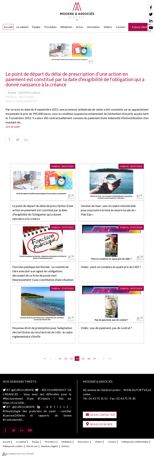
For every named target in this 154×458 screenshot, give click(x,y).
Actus (79, 26)
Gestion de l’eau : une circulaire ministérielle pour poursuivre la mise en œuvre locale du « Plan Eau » (108, 210)
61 (60, 358)
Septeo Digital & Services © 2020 (18, 453)
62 (65, 358)
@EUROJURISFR (22, 390)
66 (89, 358)
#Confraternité (12, 419)
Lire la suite (13, 126)
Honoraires (93, 26)
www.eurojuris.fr (26, 101)
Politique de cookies (13, 446)
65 (83, 358)
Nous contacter (102, 414)
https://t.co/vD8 (13, 402)
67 (94, 358)
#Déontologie (11, 411)
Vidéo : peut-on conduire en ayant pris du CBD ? (111, 267)
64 (77, 358)
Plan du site (32, 446)
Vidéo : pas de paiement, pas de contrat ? (106, 328)
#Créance (44, 398)
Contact (121, 26)
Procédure (50, 26)
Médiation (66, 26)
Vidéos (108, 26)
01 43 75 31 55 (98, 398)
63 (71, 358)
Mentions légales (49, 446)
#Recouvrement (13, 398)
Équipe (36, 26)
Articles (65, 446)
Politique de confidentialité (135, 441)
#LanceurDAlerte (14, 415)
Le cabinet (22, 26)
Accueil (8, 26)
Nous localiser (101, 424)
